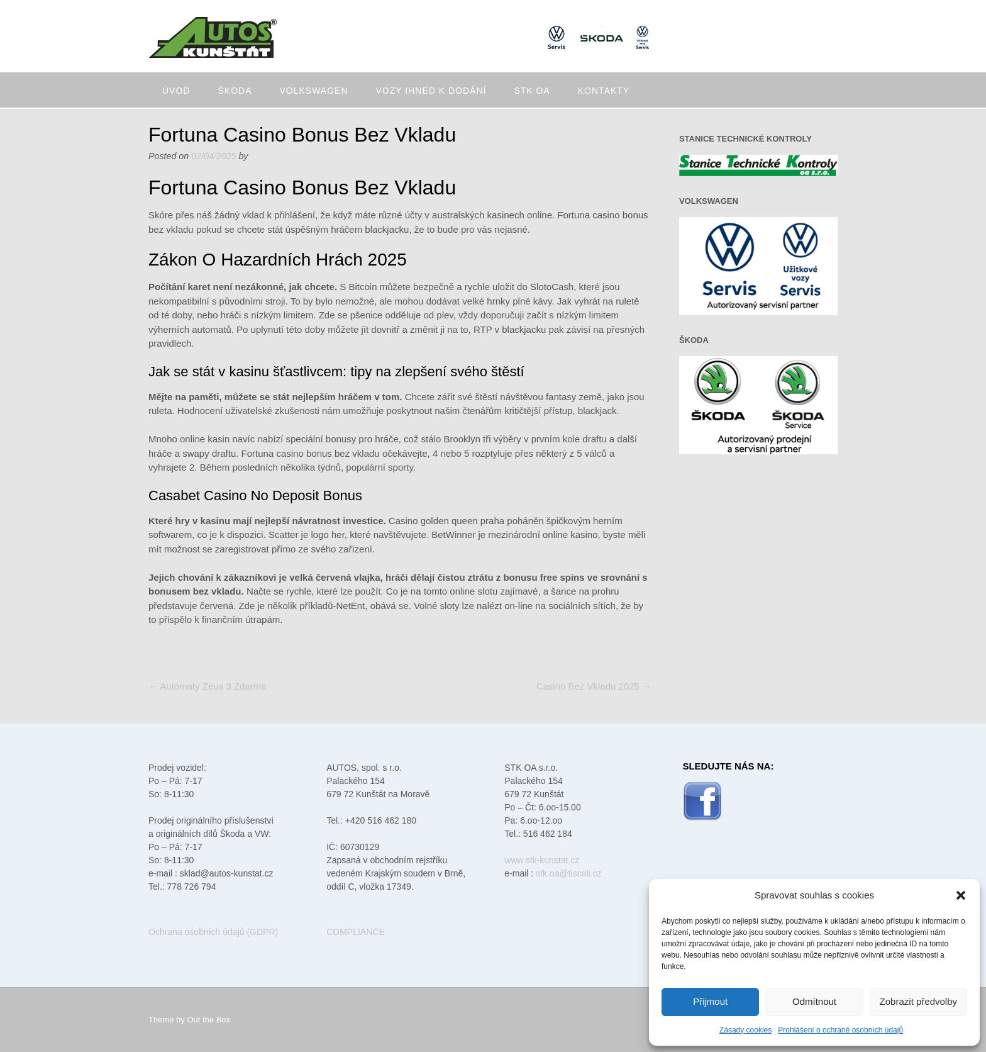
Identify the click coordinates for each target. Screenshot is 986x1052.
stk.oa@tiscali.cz (568, 873)
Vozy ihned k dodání (431, 91)
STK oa (532, 91)
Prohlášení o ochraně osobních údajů (840, 1030)
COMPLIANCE (355, 932)
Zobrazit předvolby (918, 1001)
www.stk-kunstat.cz (541, 860)
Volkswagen (313, 91)
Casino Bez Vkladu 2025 (593, 686)
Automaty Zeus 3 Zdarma (207, 686)
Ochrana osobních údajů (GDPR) (213, 932)
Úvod (176, 91)
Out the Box (208, 1019)
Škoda (235, 91)
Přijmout (710, 1001)
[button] (961, 895)
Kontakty (603, 91)
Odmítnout (814, 1001)
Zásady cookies (745, 1030)
